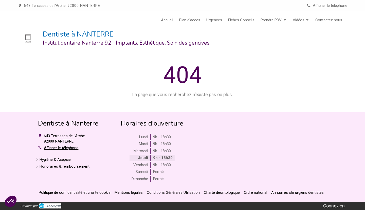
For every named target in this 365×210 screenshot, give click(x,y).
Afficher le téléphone (330, 5)
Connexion (334, 205)
